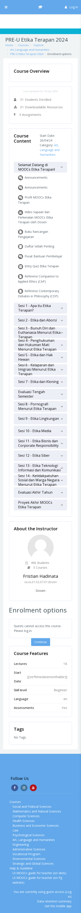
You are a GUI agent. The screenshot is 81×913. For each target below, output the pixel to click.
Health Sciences (24, 821)
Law (15, 830)
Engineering (21, 844)
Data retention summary (54, 901)
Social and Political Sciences (32, 806)
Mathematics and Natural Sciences (37, 811)
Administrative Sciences (29, 849)
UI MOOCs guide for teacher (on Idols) (39, 873)
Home (9, 45)
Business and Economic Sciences (36, 825)
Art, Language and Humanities (29, 50)
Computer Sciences (26, 816)
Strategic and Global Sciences (33, 863)
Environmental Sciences (29, 859)
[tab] (40, 167)
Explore (39, 45)
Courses (23, 45)
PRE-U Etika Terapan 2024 (26, 54)
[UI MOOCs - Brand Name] (40, 7)
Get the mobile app (58, 906)
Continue (40, 642)
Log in (71, 7)
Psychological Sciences (28, 835)
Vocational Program (26, 854)
